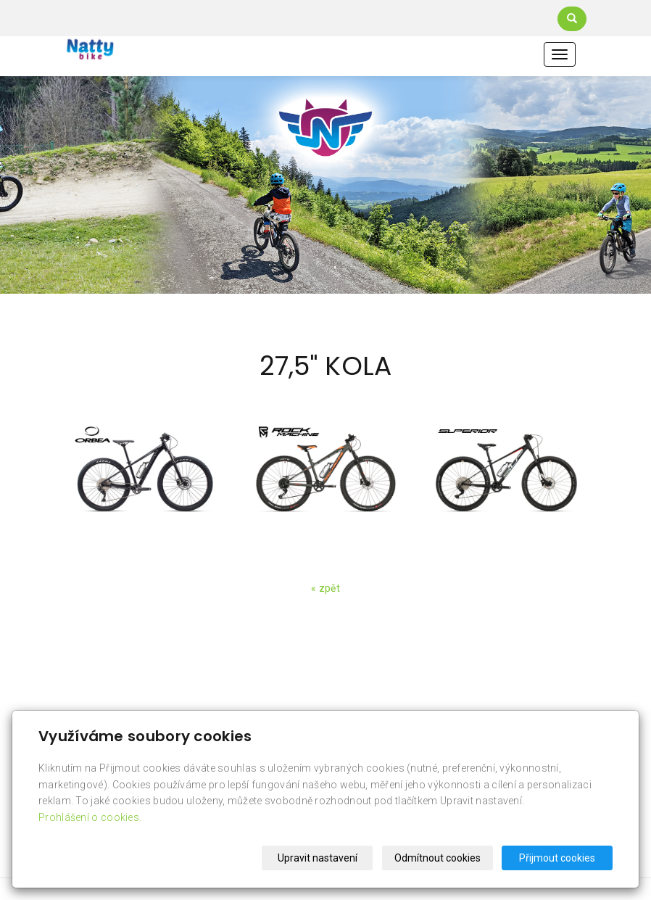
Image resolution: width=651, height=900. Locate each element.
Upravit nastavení (317, 858)
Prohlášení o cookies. (89, 817)
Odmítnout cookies (437, 858)
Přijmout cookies (557, 858)
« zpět (325, 588)
